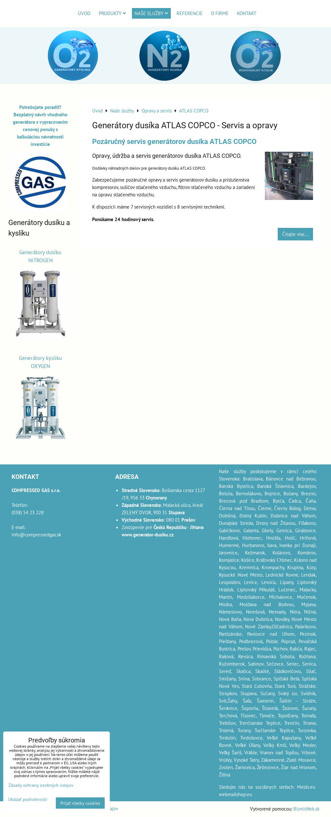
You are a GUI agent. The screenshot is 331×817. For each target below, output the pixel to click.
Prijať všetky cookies (80, 803)
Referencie (190, 13)
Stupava (248, 693)
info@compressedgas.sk (36, 534)
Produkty (112, 13)
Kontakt (246, 13)
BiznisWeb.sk (306, 808)
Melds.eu (306, 787)
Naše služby (151, 13)
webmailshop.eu (235, 794)
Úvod (84, 13)
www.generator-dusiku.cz (148, 534)
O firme (220, 13)
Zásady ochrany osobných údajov (41, 785)
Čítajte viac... (295, 234)
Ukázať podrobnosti (27, 799)
